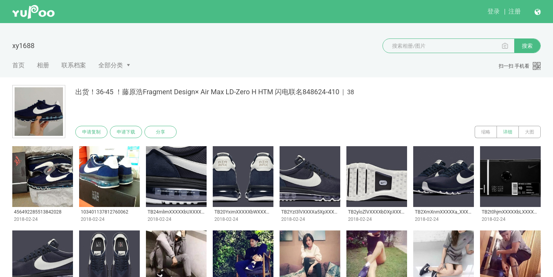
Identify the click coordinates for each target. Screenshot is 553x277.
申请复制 (91, 132)
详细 (507, 132)
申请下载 (126, 132)
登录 (493, 11)
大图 (529, 132)
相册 (43, 65)
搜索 (527, 46)
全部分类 (110, 65)
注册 (514, 11)
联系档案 (73, 65)
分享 (160, 132)
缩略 (485, 132)
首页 (18, 65)
